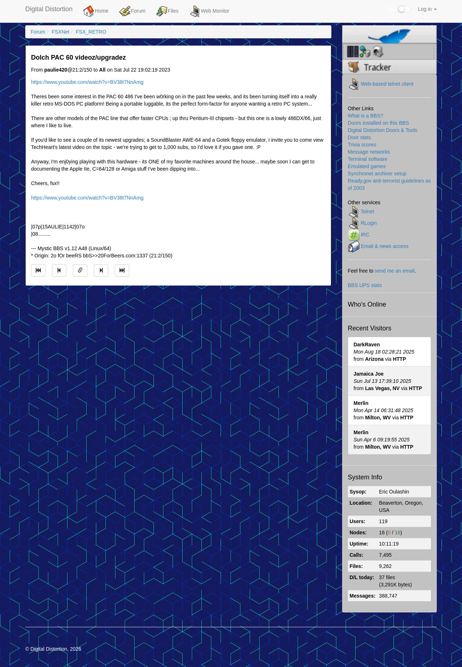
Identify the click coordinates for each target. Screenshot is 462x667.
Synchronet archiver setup (377, 173)
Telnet (367, 211)
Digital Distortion (49, 9)
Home (95, 11)
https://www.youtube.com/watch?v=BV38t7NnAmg (87, 82)
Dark (398, 9)
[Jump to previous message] (59, 270)
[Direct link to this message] (80, 270)
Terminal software (368, 159)
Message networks (369, 152)
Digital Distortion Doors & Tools (383, 130)
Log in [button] (427, 9)
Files (167, 11)
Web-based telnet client (387, 83)
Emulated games (367, 166)
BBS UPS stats (365, 285)
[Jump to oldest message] (38, 270)
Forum (132, 11)
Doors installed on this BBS (378, 123)
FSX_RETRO (91, 32)
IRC (365, 234)
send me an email (395, 271)
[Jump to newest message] (122, 270)
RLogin (368, 223)
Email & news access (384, 246)
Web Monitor (209, 11)
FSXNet (60, 32)
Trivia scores (362, 144)
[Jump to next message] (101, 270)
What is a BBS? (365, 116)
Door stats (359, 137)
